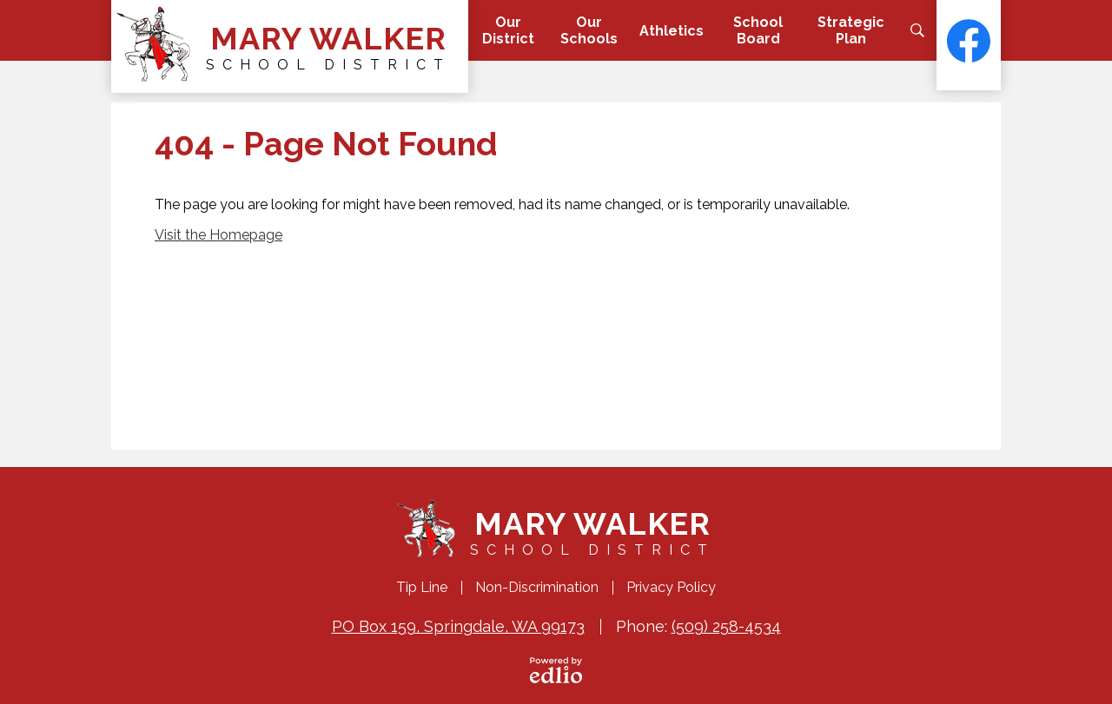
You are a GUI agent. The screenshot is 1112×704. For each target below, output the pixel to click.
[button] (507, 30)
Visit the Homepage (218, 235)
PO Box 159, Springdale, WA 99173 (458, 626)
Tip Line (421, 587)
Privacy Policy (671, 587)
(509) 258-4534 (726, 626)
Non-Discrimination (537, 587)
